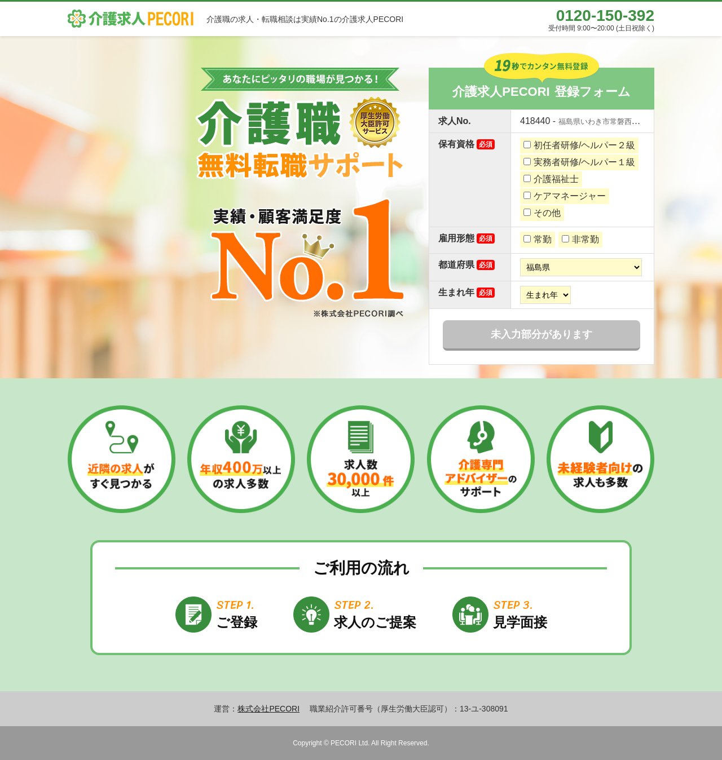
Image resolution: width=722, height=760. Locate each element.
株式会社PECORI (268, 708)
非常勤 (580, 239)
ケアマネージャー (564, 196)
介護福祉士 (551, 179)
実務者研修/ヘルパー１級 (579, 162)
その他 (542, 213)
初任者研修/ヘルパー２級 (579, 145)
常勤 (537, 239)
